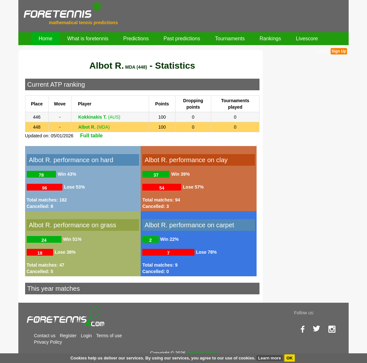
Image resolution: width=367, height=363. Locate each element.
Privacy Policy (48, 342)
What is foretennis (87, 38)
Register (68, 335)
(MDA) (94, 127)
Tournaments (230, 38)
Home (45, 38)
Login (86, 335)
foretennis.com (202, 353)
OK (290, 358)
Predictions (136, 38)
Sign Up (339, 51)
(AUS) (99, 117)
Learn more (269, 358)
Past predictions (182, 38)
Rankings (270, 38)
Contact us (44, 335)
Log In (322, 51)
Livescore (307, 38)
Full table (91, 135)
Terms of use (109, 335)
